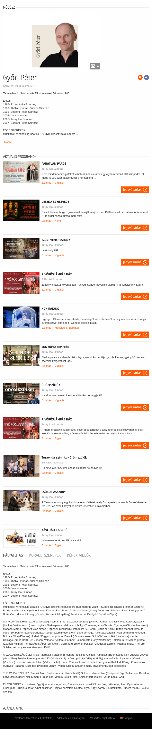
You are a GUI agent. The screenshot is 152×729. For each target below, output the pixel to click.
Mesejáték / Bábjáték (67, 327)
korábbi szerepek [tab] (45, 555)
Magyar (126, 718)
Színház (46, 182)
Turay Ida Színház (52, 168)
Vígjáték (59, 182)
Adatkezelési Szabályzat (70, 718)
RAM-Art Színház (52, 279)
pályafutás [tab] (13, 555)
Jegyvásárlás (132, 190)
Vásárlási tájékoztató (102, 718)
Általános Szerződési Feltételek (33, 718)
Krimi (58, 220)
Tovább (8, 142)
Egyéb (58, 438)
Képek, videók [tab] (79, 555)
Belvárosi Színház (52, 462)
